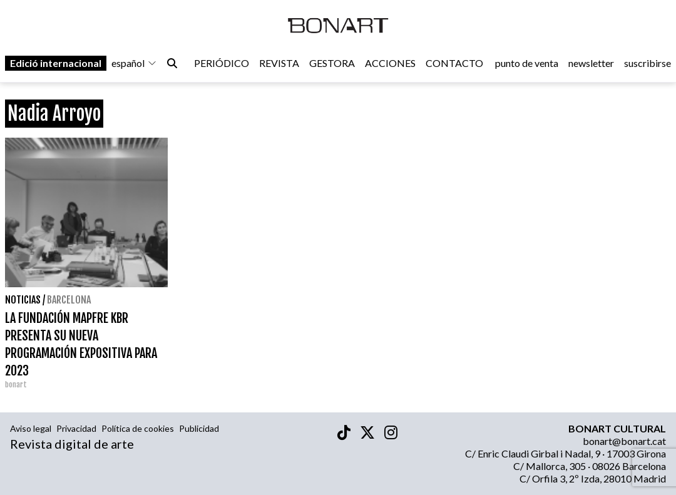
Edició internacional (55, 63)
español (134, 63)
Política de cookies (137, 428)
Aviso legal (30, 428)
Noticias (23, 299)
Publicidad (199, 428)
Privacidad (76, 428)
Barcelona (69, 299)
